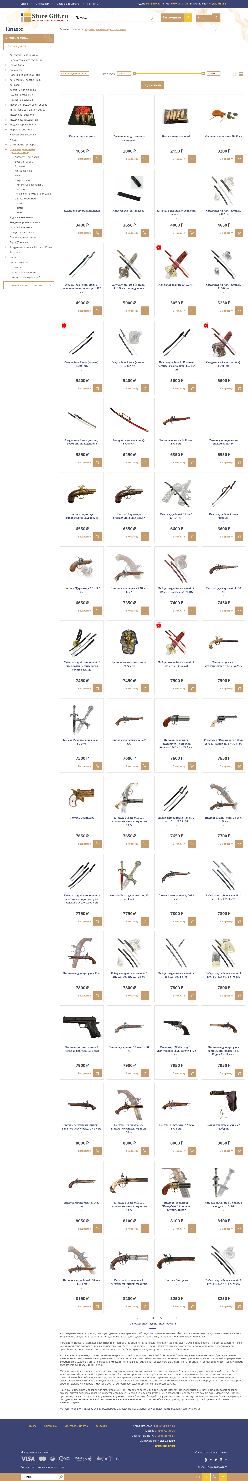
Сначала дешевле (72, 73)
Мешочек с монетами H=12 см (223, 136)
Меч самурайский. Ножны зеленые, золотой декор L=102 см (82, 288)
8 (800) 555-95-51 (205, 3)
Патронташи (22, 179)
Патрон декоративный (176, 136)
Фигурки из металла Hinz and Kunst (31, 246)
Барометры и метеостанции (26, 59)
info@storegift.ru (164, 1445)
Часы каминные (19, 261)
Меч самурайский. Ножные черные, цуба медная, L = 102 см (176, 366)
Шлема (19, 202)
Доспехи (20, 165)
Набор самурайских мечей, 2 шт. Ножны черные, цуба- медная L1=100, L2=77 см (82, 899)
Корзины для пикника (23, 89)
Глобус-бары (17, 64)
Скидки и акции (17, 37)
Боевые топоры (24, 161)
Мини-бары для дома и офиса (27, 109)
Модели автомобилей (22, 114)
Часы (13, 256)
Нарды (14, 139)
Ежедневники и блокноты (25, 74)
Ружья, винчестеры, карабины (33, 193)
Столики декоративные (23, 236)
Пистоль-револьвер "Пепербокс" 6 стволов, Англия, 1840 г (176, 1206)
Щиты (18, 211)
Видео (24, 3)
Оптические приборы (23, 143)
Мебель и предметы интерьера (28, 104)
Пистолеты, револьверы (29, 184)
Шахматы (15, 266)
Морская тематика (21, 129)
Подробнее (72, 61)
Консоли (15, 84)
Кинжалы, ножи (24, 170)
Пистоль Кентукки (176, 1280)
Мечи (18, 175)
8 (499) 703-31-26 (169, 3)
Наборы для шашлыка (23, 134)
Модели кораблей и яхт (24, 124)
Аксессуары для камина (24, 54)
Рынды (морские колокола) (25, 221)
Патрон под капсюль (82, 136)
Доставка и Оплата (68, 3)
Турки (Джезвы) (19, 241)
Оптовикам (42, 3)
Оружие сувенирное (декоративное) (22, 150)
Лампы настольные (21, 94)
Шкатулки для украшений (25, 276)
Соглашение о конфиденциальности (42, 1466)
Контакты (92, 3)
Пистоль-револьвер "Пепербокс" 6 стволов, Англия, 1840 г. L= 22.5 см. (176, 743)
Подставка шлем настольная (82, 210)
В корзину (90, 158)
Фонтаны (15, 251)
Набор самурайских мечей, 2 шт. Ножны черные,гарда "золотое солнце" (82, 666)
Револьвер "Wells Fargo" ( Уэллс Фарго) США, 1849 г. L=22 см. (176, 1050)
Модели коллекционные (24, 119)
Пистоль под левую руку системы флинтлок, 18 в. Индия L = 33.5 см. (223, 1050)
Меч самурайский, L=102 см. (176, 284)
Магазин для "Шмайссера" (129, 210)
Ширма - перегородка (23, 271)
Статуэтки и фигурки (22, 231)
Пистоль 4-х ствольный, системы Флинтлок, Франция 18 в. (129, 1284)
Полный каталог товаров (25, 284)
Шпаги (19, 207)
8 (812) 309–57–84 (141, 3)
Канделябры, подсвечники (25, 79)
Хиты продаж (17, 45)
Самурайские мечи (26, 198)
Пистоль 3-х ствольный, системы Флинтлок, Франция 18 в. (129, 821)
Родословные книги (21, 216)
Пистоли (20, 188)
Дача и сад (16, 69)
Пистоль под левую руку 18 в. (82, 972)
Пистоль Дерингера (82, 817)
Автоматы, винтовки (27, 156)
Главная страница (70, 28)
